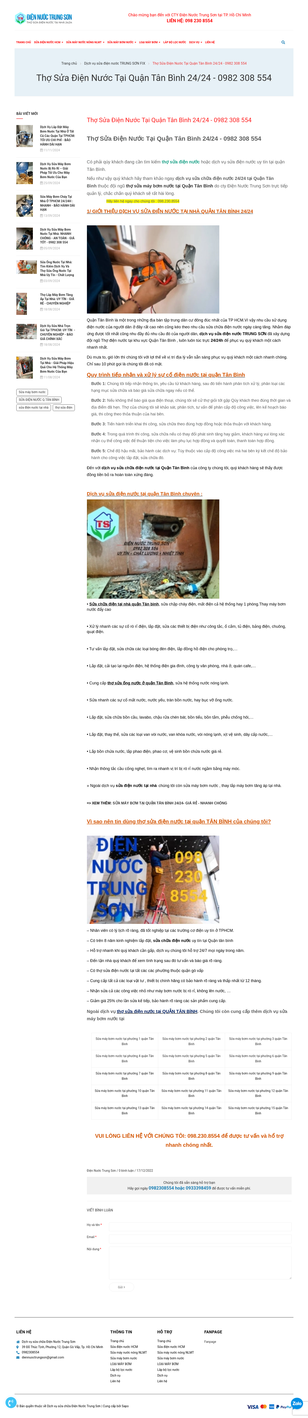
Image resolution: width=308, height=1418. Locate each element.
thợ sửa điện (63, 404)
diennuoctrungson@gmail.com (43, 1357)
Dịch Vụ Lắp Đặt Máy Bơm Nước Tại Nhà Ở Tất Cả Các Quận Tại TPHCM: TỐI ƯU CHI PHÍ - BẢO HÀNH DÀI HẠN (57, 135)
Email (92, 1237)
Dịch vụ (115, 1375)
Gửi (121, 1287)
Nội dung (94, 1249)
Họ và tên (94, 1225)
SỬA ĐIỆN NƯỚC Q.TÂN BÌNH (39, 397)
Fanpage (210, 1341)
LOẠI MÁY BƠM (120, 1364)
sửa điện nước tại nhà (34, 404)
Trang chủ (117, 1341)
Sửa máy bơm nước (32, 389)
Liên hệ (115, 1381)
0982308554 (30, 1352)
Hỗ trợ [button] (164, 1332)
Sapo (125, 1406)
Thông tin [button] (121, 1332)
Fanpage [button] (213, 1332)
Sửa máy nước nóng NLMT (128, 1352)
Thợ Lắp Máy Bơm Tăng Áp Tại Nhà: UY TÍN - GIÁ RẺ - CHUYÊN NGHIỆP (57, 299)
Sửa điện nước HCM (124, 1347)
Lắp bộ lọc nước (121, 1369)
